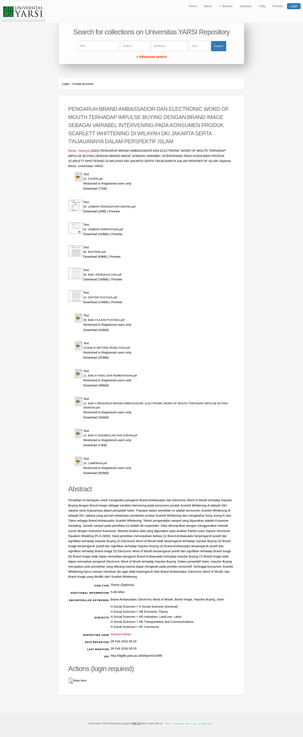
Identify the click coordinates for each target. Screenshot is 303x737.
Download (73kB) (95, 445)
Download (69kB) (95, 256)
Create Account (82, 84)
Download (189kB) (96, 234)
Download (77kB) (95, 188)
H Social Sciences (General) (158, 606)
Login (294, 6)
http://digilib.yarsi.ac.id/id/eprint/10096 (136, 655)
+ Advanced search (151, 57)
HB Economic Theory (153, 611)
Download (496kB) (96, 385)
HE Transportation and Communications (166, 621)
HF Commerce (149, 626)
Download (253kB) (96, 357)
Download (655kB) (96, 473)
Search (218, 46)
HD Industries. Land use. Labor (160, 616)
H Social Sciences (122, 606)
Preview (114, 211)
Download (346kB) (96, 330)
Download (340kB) (96, 417)
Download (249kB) (96, 279)
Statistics (246, 6)
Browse (227, 6)
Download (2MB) (94, 211)
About (208, 6)
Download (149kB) (96, 302)
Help (262, 6)
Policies (277, 6)
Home (193, 6)
